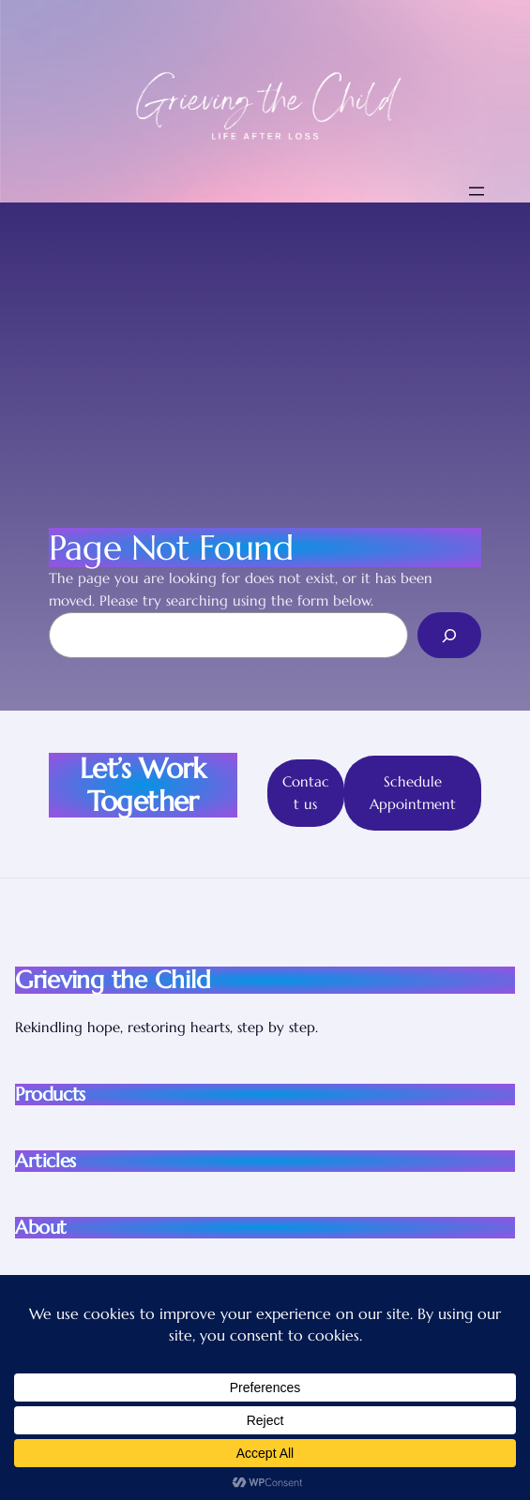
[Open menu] (476, 191)
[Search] (449, 634)
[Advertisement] (265, 343)
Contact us (305, 792)
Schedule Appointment (413, 792)
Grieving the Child (112, 980)
